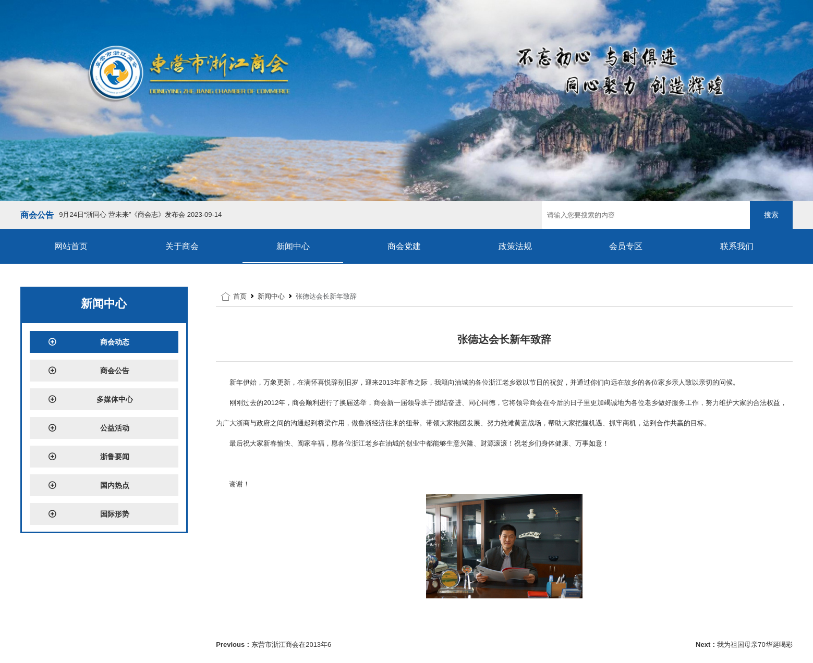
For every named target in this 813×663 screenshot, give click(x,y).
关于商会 (182, 246)
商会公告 (88, 371)
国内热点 (88, 485)
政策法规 (515, 246)
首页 (240, 296)
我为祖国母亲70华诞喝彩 (754, 644)
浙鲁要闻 (88, 457)
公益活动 (88, 428)
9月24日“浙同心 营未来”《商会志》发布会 (140, 214)
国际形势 (88, 514)
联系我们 (737, 246)
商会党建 (404, 246)
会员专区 (625, 246)
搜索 (771, 215)
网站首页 (71, 246)
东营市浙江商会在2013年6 (291, 644)
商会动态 (88, 342)
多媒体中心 (90, 399)
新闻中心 (293, 246)
